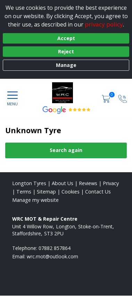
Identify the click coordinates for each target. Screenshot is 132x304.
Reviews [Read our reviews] (88, 183)
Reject (66, 51)
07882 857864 (55, 248)
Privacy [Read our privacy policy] (111, 183)
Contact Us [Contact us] (98, 191)
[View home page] (66, 92)
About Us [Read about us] (62, 183)
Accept (66, 38)
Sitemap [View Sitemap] (46, 191)
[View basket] (107, 98)
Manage (66, 65)
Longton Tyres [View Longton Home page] (29, 183)
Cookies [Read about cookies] (70, 191)
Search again (66, 150)
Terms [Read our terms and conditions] (23, 191)
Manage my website (35, 200)
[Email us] (52, 256)
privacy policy (104, 24)
